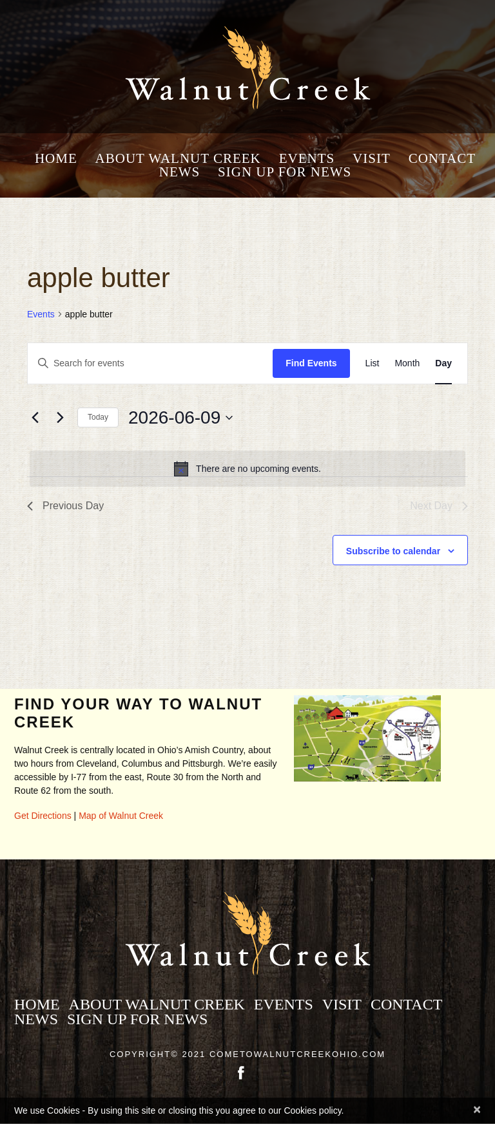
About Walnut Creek (178, 158)
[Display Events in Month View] (407, 363)
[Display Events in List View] (372, 363)
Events (307, 158)
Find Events (311, 363)
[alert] (247, 469)
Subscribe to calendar (393, 551)
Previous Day (65, 505)
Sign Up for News (284, 172)
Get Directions (43, 815)
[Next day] (60, 418)
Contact (442, 158)
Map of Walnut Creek (121, 815)
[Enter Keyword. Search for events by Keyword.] (150, 363)
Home (56, 158)
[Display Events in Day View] (443, 363)
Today (98, 417)
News (179, 172)
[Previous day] (35, 418)
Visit (372, 158)
